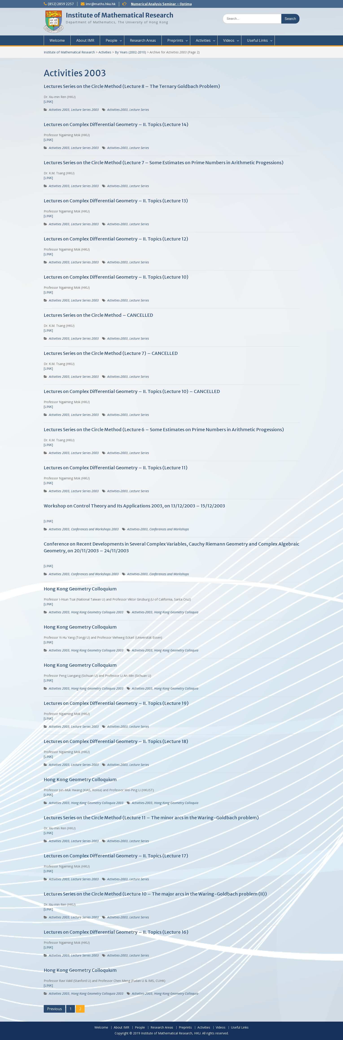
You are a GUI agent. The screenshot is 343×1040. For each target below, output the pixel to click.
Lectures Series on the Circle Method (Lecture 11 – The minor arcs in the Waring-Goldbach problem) (151, 817)
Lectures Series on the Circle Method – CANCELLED (98, 315)
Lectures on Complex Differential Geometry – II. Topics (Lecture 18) (116, 741)
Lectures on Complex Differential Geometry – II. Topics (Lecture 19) (116, 703)
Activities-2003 (117, 109)
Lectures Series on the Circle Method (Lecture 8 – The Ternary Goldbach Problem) (132, 86)
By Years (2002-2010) (130, 52)
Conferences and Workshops (169, 529)
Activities (203, 40)
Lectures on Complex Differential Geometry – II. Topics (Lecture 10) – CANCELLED (132, 391)
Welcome (57, 40)
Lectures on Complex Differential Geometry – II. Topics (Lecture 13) (116, 200)
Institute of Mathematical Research (119, 15)
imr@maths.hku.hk (101, 4)
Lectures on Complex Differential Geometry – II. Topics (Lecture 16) (116, 932)
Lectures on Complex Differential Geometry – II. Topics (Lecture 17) (116, 856)
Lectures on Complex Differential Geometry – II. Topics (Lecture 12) (116, 239)
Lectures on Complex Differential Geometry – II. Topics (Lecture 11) (116, 467)
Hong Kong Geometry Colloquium (80, 589)
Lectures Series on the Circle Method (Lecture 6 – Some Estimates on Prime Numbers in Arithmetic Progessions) (164, 429)
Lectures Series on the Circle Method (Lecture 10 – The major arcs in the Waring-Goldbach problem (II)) (155, 894)
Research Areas (143, 40)
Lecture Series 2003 (85, 109)
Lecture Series (139, 109)
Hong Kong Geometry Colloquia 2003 (97, 612)
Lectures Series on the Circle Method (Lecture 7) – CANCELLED (111, 353)
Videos (228, 40)
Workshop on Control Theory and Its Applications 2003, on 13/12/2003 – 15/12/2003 (134, 506)
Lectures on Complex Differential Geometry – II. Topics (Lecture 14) (116, 124)
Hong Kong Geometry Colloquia (176, 612)
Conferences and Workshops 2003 (95, 529)
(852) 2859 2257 (61, 4)
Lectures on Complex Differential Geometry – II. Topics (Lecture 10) (116, 277)
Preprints (175, 40)
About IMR (85, 40)
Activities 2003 (59, 109)
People (111, 40)
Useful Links (257, 40)
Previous (54, 1008)
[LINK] (48, 101)
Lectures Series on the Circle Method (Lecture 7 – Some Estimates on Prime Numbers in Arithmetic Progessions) (164, 162)
